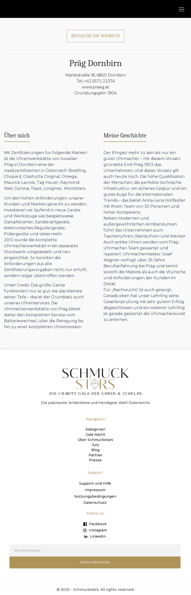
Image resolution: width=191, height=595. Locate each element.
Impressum (95, 489)
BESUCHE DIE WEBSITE (95, 36)
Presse (95, 460)
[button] (181, 9)
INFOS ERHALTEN (94, 562)
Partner (95, 455)
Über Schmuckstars (95, 440)
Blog (95, 450)
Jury (95, 445)
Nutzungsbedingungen (95, 496)
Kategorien (95, 430)
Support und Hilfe (95, 483)
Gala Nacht (95, 435)
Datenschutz (95, 502)
